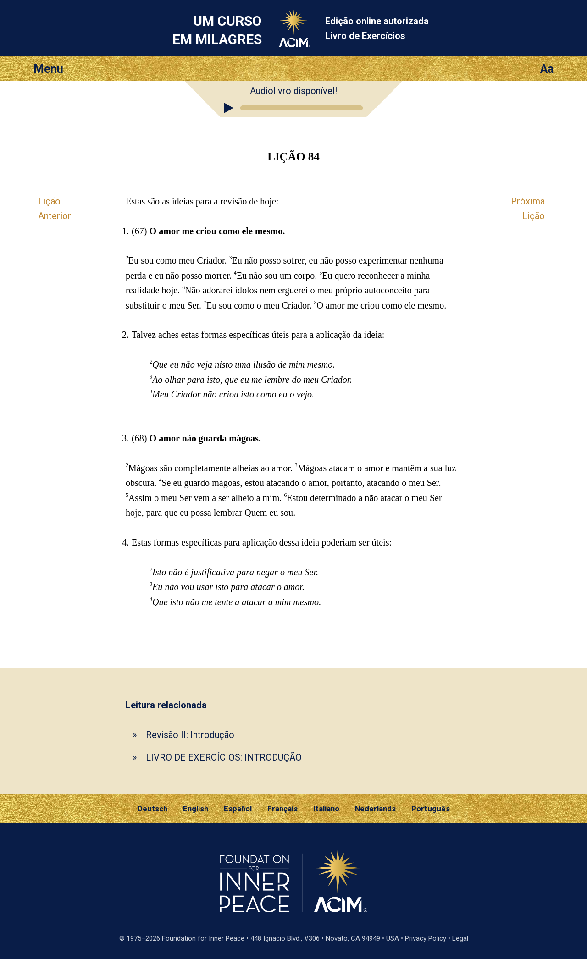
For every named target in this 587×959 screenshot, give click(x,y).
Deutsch (152, 808)
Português (430, 808)
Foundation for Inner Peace (203, 938)
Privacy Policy (425, 938)
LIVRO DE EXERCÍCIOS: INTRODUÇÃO (224, 757)
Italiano (326, 808)
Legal (460, 938)
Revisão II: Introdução (190, 734)
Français (282, 808)
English (195, 808)
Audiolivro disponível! (293, 90)
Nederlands (375, 808)
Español (238, 808)
